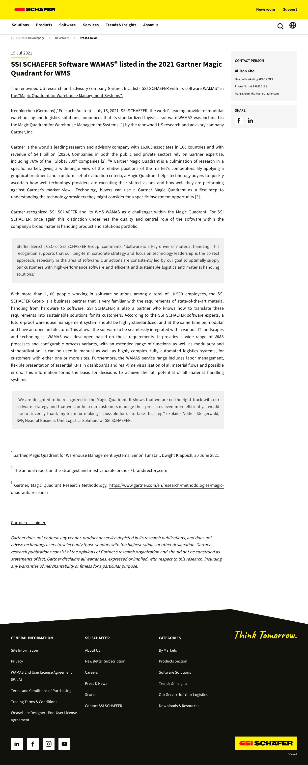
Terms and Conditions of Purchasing (41, 690)
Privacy (17, 661)
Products (45, 26)
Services (91, 26)
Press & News (88, 38)
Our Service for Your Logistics (183, 694)
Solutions (20, 26)
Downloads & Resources (179, 706)
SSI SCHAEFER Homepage (28, 38)
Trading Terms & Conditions (34, 702)
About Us (92, 650)
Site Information (24, 650)
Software (68, 26)
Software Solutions (175, 672)
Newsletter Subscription (105, 661)
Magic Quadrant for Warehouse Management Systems (68, 125)
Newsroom (265, 9)
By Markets (168, 650)
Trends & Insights (121, 26)
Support (290, 9)
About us (151, 26)
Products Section (173, 661)
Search (91, 694)
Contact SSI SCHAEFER (103, 706)
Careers (91, 672)
